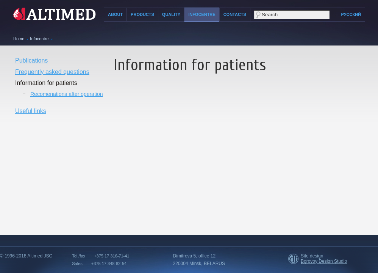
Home (18, 38)
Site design (312, 256)
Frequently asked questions (52, 72)
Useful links (30, 111)
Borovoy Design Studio (324, 261)
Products (142, 14)
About (115, 14)
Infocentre (202, 14)
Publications (31, 60)
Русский (351, 14)
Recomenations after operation (66, 94)
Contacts (234, 14)
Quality (171, 14)
